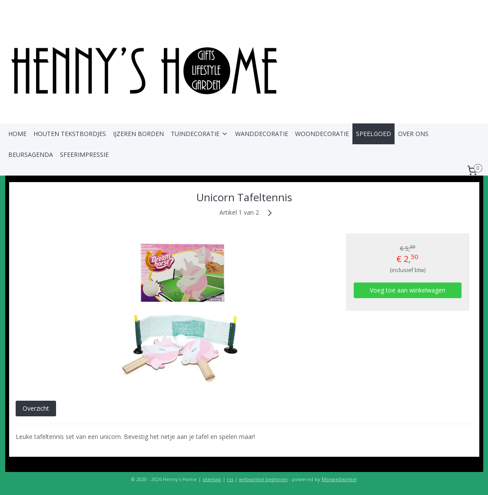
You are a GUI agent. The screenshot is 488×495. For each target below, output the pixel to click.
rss (230, 479)
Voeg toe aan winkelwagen (407, 290)
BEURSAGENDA (30, 154)
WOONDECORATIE (322, 134)
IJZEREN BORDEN (138, 134)
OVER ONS (413, 134)
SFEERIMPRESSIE (84, 154)
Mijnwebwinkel (339, 479)
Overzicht (35, 408)
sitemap (212, 479)
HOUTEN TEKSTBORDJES (69, 134)
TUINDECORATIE (199, 134)
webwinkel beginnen (263, 479)
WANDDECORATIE (261, 134)
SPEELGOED (373, 134)
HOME (17, 134)
